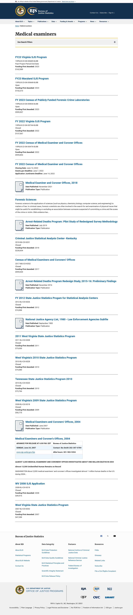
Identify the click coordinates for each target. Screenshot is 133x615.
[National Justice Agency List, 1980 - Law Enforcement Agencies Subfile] (19, 328)
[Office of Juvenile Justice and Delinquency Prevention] (83, 599)
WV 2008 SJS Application (30, 483)
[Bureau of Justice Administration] (83, 590)
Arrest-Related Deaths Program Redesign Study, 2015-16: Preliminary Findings (71, 281)
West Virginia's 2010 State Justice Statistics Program (46, 357)
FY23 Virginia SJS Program (31, 57)
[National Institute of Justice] (110, 590)
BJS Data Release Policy (51, 576)
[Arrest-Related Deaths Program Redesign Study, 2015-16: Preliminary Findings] (19, 290)
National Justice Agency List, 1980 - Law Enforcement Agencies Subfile (67, 319)
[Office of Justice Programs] (20, 11)
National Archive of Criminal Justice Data (78, 551)
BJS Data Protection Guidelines (49, 551)
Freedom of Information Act (93, 608)
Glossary (98, 555)
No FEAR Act (75, 608)
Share (118, 14)
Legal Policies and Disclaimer (57, 608)
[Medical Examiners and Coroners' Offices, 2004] (19, 430)
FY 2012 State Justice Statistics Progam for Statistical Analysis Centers (56, 298)
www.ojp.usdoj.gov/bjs (25, 452)
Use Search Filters (25, 42)
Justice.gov (118, 608)
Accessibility (14, 608)
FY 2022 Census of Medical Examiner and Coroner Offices (48, 142)
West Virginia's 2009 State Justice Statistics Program (46, 400)
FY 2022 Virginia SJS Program (32, 121)
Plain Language (26, 608)
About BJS (19, 550)
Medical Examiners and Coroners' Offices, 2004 (53, 421)
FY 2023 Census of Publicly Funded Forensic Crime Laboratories (52, 99)
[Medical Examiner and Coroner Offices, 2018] (19, 191)
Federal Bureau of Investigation (75, 567)
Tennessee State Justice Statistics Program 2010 (43, 379)
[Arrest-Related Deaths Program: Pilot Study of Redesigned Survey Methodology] (19, 230)
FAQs (97, 550)
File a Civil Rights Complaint (105, 571)
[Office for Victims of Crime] (96, 598)
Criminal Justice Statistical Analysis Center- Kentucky (46, 238)
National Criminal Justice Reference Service (77, 559)
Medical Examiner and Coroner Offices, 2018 (51, 182)
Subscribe (103, 13)
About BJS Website (22, 561)
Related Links (100, 561)
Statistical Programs (23, 555)
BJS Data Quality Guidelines (52, 558)
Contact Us (94, 13)
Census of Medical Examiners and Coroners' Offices (45, 259)
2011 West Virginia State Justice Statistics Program (45, 336)
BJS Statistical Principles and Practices (53, 564)
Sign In (111, 13)
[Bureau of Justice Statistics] (96, 592)
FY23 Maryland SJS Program (32, 78)
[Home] (40, 11)
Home (17, 26)
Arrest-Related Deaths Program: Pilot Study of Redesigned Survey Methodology (72, 221)
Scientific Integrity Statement (52, 571)
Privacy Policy (40, 608)
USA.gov (109, 608)
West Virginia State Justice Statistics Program (41, 505)
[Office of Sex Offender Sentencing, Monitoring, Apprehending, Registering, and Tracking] (109, 598)
